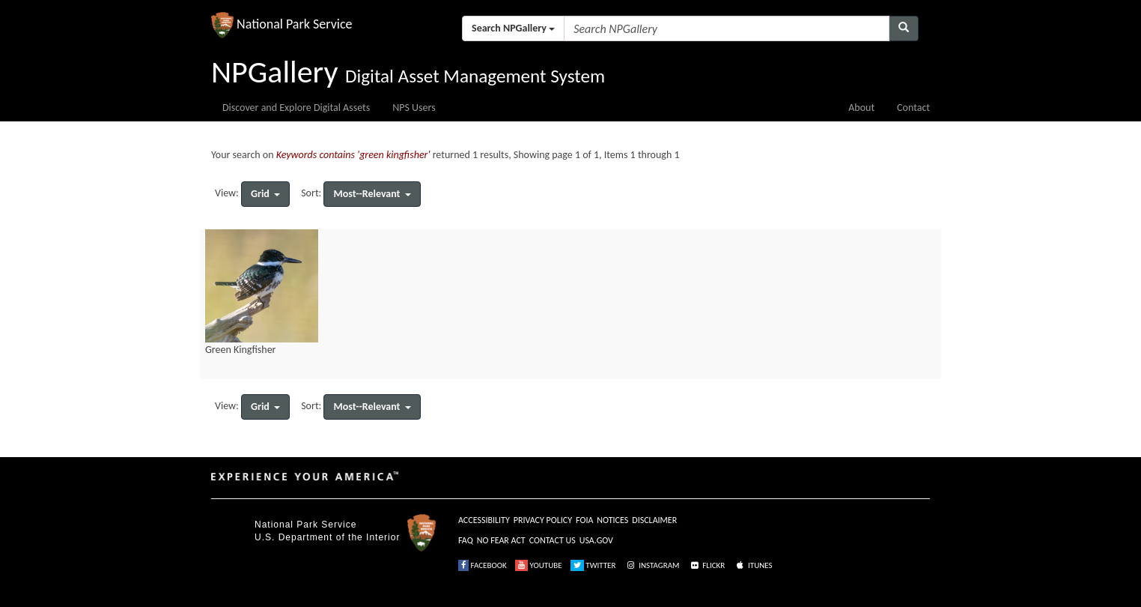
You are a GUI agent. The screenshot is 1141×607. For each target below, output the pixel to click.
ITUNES (753, 565)
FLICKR (706, 565)
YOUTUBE (538, 565)
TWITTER (593, 565)
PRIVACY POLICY (543, 520)
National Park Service (305, 524)
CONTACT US (552, 540)
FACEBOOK (482, 565)
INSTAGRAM (652, 565)
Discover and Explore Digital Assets (296, 107)
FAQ (465, 540)
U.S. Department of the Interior (327, 537)
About (861, 107)
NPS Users (413, 107)
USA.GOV (596, 540)
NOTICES (612, 520)
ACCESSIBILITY (484, 520)
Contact (913, 107)
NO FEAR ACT (501, 540)
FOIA (584, 520)
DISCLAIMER (654, 520)
